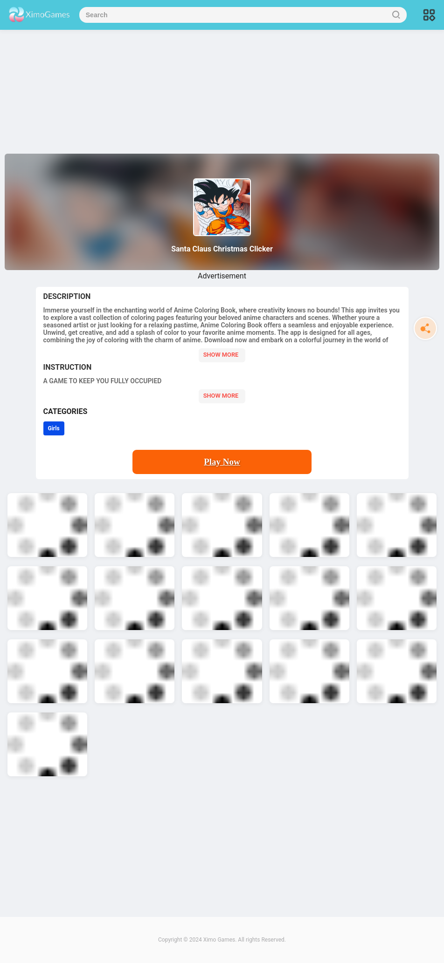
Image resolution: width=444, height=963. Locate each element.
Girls (54, 428)
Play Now (222, 462)
